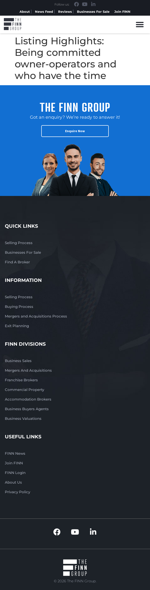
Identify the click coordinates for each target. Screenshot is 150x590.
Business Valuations (23, 418)
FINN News (15, 453)
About (25, 11)
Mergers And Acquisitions (28, 370)
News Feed (44, 11)
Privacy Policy (17, 492)
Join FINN (122, 11)
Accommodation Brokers (28, 399)
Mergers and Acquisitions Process (36, 316)
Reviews (65, 11)
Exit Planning (17, 326)
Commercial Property (24, 389)
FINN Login (15, 472)
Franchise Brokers (21, 380)
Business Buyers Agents (27, 409)
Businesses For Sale (93, 11)
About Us (13, 482)
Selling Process (19, 242)
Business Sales (18, 360)
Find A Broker (17, 262)
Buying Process (19, 306)
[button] (140, 24)
